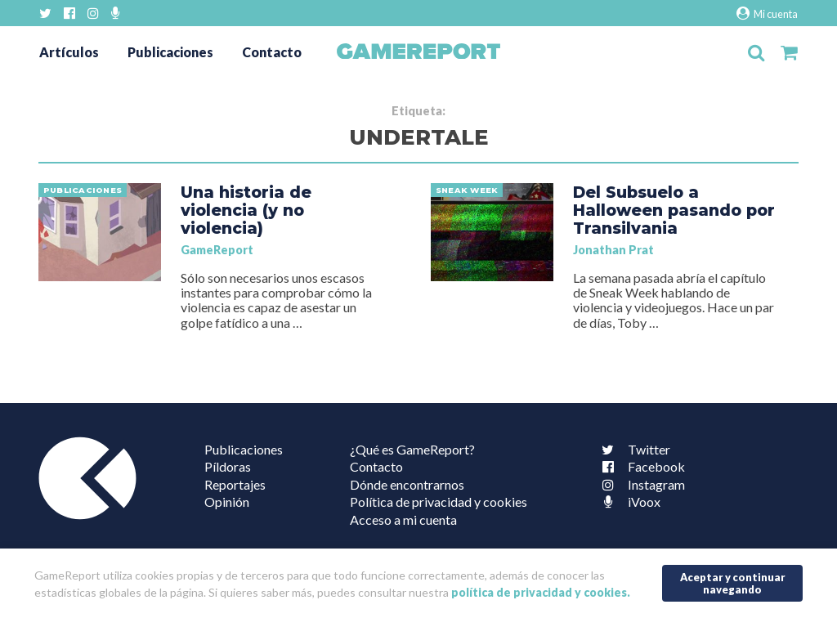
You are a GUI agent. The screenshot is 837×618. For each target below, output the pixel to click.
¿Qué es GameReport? (412, 449)
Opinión (226, 501)
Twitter (632, 449)
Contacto (272, 52)
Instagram (640, 484)
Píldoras (227, 466)
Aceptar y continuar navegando (733, 583)
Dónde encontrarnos (407, 484)
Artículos (69, 52)
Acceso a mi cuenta (403, 519)
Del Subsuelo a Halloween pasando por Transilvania (674, 210)
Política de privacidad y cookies (438, 501)
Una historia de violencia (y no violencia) (246, 210)
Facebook (640, 466)
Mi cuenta (767, 13)
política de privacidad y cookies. (540, 592)
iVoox (627, 501)
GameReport (217, 250)
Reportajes (235, 484)
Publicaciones (170, 52)
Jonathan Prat (613, 250)
